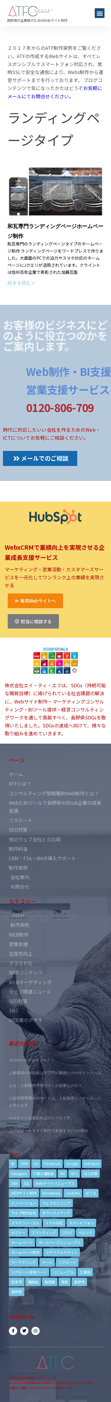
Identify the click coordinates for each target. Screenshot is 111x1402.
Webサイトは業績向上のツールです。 (41, 1118)
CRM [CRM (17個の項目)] (24, 1163)
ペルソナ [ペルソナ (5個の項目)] (85, 1232)
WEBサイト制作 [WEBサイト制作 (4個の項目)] (24, 1192)
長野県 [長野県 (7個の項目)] (16, 1291)
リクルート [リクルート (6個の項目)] (67, 1261)
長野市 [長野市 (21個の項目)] (79, 1281)
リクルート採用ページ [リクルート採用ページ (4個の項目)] (29, 1272)
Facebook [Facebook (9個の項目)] (52, 1163)
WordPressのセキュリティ (31, 1060)
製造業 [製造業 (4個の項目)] (49, 1281)
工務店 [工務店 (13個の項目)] (85, 1272)
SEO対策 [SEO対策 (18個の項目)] (90, 1173)
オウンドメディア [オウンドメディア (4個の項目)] (56, 1212)
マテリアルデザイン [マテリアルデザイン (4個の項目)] (62, 1252)
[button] (99, 13)
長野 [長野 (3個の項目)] (64, 1281)
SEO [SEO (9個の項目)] (74, 1173)
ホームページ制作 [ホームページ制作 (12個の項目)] (25, 1252)
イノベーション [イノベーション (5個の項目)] (23, 1202)
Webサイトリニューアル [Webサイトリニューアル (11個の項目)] (55, 1183)
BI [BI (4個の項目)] (13, 1163)
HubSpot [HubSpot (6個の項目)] (91, 1163)
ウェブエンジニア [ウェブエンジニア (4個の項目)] (56, 1202)
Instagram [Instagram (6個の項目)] (19, 1173)
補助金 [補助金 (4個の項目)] (33, 1281)
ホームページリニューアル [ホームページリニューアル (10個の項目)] (59, 1242)
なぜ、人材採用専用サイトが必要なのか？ (45, 1085)
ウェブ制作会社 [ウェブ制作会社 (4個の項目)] (23, 1212)
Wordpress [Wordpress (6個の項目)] (51, 1192)
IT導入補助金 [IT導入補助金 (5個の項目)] (43, 1173)
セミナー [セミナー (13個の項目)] (18, 1232)
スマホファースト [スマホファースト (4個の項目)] (25, 1222)
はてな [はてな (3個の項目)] (91, 1192)
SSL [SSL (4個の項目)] (27, 1183)
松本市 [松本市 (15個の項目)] (16, 1281)
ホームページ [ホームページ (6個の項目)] (22, 1242)
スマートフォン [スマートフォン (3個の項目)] (81, 1222)
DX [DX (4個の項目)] (36, 1163)
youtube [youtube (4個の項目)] (73, 1192)
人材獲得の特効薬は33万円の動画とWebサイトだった (55, 1073)
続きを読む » (21, 283)
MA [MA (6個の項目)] (62, 1173)
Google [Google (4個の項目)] (72, 1163)
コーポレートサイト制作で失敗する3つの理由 (48, 1130)
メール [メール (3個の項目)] (47, 1261)
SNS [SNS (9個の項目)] (14, 1183)
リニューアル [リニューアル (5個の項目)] (63, 1272)
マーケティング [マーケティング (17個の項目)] (23, 1261)
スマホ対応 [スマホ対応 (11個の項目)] (54, 1222)
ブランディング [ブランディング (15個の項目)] (43, 1232)
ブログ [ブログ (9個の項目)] (67, 1232)
